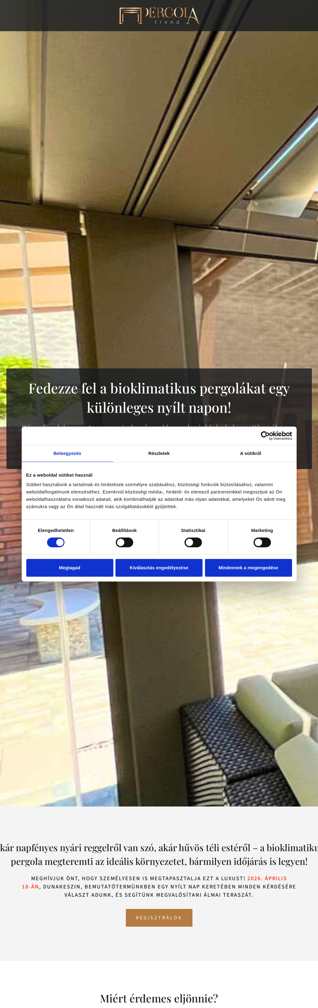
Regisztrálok (159, 917)
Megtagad (69, 567)
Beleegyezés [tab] (67, 453)
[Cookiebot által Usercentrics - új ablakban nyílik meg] (265, 435)
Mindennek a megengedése (248, 567)
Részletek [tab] (159, 453)
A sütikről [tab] (250, 453)
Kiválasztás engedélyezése (159, 567)
